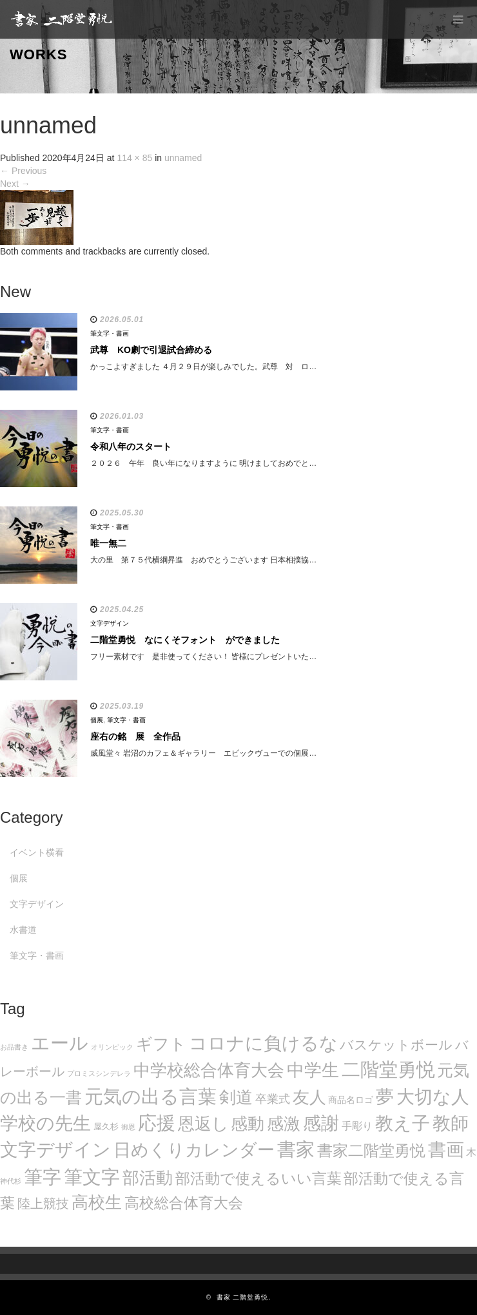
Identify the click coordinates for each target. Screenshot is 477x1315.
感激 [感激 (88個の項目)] (283, 1123)
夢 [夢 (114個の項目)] (385, 1097)
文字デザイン (109, 623)
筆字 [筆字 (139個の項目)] (42, 1177)
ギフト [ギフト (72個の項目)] (161, 1044)
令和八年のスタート (130, 446)
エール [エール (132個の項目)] (59, 1043)
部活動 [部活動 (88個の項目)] (147, 1177)
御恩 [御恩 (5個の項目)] (128, 1127)
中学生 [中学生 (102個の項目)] (313, 1070)
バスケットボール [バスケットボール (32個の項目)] (396, 1044)
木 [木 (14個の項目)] (471, 1152)
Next (15, 183)
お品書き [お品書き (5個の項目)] (14, 1047)
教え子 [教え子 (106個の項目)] (402, 1123)
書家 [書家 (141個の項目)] (296, 1149)
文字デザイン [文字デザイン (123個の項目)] (55, 1149)
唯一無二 (108, 543)
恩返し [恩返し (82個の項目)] (203, 1123)
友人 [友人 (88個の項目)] (309, 1097)
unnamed (183, 158)
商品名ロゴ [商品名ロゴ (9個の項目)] (350, 1100)
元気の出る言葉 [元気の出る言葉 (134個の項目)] (150, 1096)
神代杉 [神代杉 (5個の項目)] (10, 1181)
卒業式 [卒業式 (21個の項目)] (272, 1099)
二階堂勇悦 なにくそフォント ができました (185, 640)
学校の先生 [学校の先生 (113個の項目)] (45, 1123)
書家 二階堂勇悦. (244, 1297)
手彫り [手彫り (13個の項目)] (357, 1125)
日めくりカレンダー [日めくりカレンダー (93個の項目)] (194, 1150)
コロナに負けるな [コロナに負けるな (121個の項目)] (263, 1043)
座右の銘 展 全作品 (135, 736)
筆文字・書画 (109, 333)
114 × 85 (134, 158)
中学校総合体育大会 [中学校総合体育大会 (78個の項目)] (208, 1070)
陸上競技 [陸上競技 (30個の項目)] (43, 1203)
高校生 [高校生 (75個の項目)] (97, 1202)
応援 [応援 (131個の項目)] (156, 1123)
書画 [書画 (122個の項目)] (446, 1149)
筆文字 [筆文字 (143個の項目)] (92, 1176)
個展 (96, 720)
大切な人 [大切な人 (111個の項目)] (432, 1097)
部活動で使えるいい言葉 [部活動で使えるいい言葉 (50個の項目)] (258, 1178)
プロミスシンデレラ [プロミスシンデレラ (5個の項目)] (99, 1073)
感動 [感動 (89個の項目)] (247, 1123)
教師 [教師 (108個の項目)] (451, 1123)
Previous (23, 171)
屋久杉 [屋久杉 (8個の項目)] (106, 1126)
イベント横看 (37, 852)
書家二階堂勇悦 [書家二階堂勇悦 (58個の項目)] (371, 1150)
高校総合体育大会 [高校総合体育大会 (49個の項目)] (183, 1203)
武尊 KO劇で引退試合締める (151, 350)
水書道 (23, 930)
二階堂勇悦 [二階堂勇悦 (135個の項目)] (388, 1069)
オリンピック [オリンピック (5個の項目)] (112, 1047)
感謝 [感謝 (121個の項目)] (321, 1123)
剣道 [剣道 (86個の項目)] (236, 1097)
